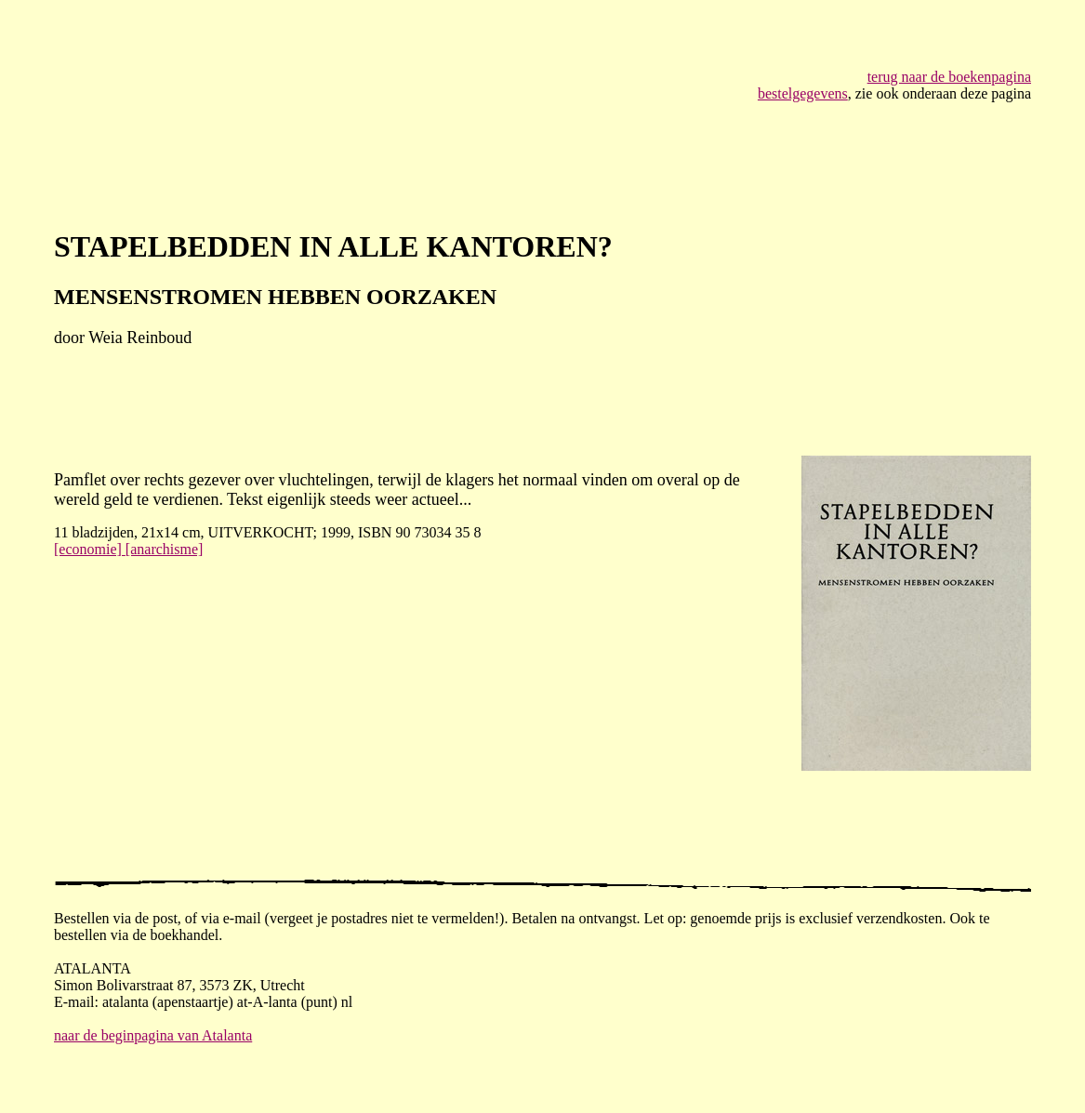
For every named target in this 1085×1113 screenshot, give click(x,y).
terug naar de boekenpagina (949, 77)
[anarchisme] (165, 549)
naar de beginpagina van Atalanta (153, 1035)
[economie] (90, 549)
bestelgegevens (803, 93)
